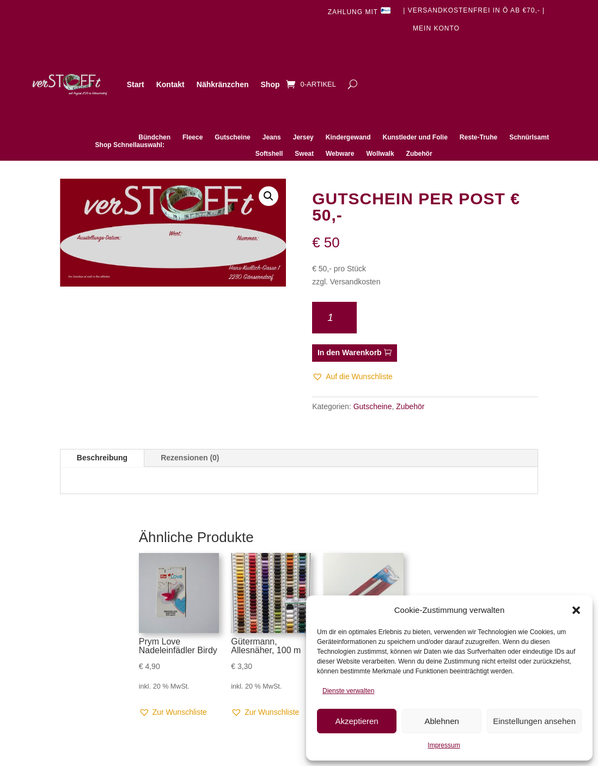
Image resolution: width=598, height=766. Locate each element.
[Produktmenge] (334, 317)
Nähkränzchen (223, 84)
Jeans (272, 137)
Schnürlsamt (529, 137)
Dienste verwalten (348, 691)
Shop (270, 84)
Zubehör (419, 153)
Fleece (192, 137)
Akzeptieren (356, 721)
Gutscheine (232, 137)
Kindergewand (348, 137)
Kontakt (170, 84)
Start (135, 84)
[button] (576, 610)
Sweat (304, 153)
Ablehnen (441, 721)
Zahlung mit (359, 11)
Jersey (303, 137)
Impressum (444, 745)
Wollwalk (380, 153)
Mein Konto (436, 28)
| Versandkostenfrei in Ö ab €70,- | (474, 10)
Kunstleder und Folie (414, 137)
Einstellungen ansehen (534, 721)
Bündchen (154, 137)
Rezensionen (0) (190, 457)
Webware (340, 153)
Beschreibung (102, 457)
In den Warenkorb (350, 352)
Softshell (269, 153)
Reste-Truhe (478, 137)
